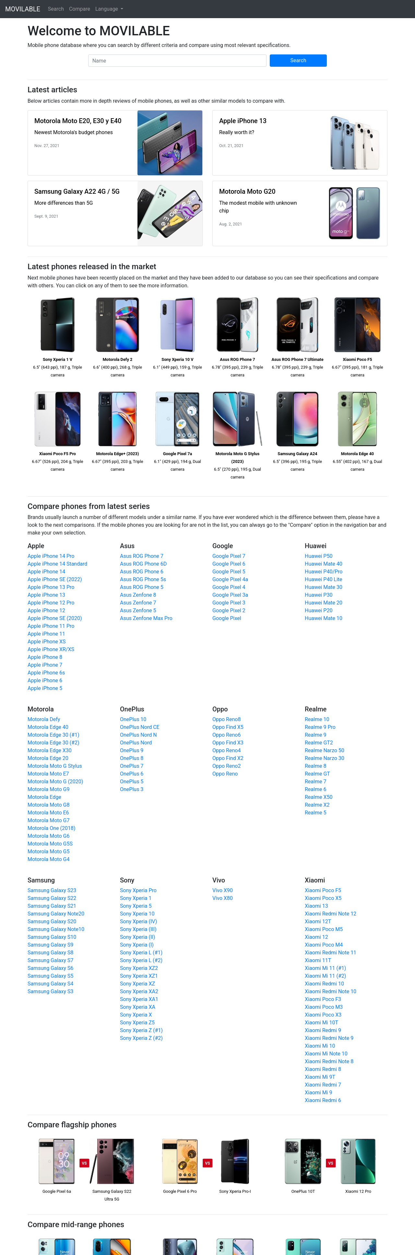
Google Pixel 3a (230, 595)
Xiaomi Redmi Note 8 (329, 1061)
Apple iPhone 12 (46, 610)
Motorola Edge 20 (48, 758)
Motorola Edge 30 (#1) (53, 735)
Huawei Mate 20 (323, 603)
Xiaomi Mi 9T (320, 1077)
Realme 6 (315, 789)
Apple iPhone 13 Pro (51, 587)
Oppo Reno (225, 774)
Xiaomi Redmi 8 (323, 1069)
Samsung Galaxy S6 (50, 968)
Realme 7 (315, 781)
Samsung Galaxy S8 (50, 953)
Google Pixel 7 (228, 556)
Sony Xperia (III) (138, 929)
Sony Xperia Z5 (137, 1022)
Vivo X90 (222, 890)
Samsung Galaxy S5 (50, 976)
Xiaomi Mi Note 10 (326, 1054)
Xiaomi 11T (318, 960)
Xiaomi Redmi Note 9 (329, 1038)
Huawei (315, 546)
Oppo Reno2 (226, 766)
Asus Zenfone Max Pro (146, 618)
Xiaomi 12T (318, 921)
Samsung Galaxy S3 (50, 991)
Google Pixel (226, 618)
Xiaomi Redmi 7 (323, 1085)
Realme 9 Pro (320, 727)
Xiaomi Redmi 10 (324, 984)
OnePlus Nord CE (140, 727)
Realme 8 (315, 766)
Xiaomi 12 (316, 937)
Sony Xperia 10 (137, 914)
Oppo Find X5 (227, 727)
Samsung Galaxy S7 (50, 960)
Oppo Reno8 (226, 719)
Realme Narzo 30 (324, 758)
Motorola (41, 709)
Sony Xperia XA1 (139, 999)
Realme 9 (315, 735)
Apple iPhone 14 (46, 572)
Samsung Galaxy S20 (52, 921)
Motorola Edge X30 (50, 750)
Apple (36, 546)
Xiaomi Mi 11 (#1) (325, 968)
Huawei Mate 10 (323, 618)
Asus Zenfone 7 (138, 603)
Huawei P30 (318, 595)
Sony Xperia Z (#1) (141, 1030)
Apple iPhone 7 (45, 665)
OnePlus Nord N (138, 735)
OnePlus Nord (136, 743)
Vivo (218, 880)
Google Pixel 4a (230, 579)
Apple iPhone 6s (46, 673)
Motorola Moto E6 (48, 813)
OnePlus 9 (131, 750)
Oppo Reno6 (226, 735)
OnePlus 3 (131, 789)
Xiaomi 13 (316, 906)
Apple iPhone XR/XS (51, 649)
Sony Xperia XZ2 (139, 968)
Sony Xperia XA (137, 1007)
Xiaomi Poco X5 (323, 898)
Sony (127, 880)
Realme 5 (315, 813)
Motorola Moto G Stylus (55, 766)
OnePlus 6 (131, 774)
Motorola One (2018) (52, 828)
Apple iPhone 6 (45, 680)
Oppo (220, 709)
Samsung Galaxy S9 (50, 945)
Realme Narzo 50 (324, 750)
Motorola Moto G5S (50, 844)
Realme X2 (317, 805)
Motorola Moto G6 (48, 836)
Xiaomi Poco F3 (323, 999)
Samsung (41, 880)
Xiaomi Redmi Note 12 (330, 914)
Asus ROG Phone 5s (143, 579)
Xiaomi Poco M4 (324, 945)
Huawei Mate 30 (323, 587)
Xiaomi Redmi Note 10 (330, 991)
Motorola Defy (44, 719)
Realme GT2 (319, 743)
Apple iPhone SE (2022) (55, 579)
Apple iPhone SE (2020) (55, 618)
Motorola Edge (44, 797)
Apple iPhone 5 (45, 688)
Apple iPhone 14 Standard (57, 564)
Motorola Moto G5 (48, 851)
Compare (79, 9)
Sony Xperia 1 (135, 898)
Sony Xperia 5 (135, 906)
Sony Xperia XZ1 (139, 976)
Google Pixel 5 (228, 572)
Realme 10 (317, 719)
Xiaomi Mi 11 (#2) (325, 976)
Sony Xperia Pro (138, 890)
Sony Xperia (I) (137, 945)
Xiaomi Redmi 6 (323, 1100)
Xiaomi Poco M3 (324, 1007)
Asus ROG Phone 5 (141, 587)
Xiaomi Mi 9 (318, 1092)
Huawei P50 (318, 556)
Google (222, 546)
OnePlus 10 (133, 719)
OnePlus (132, 709)
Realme (315, 709)
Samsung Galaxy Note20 (56, 914)
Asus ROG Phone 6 (141, 572)
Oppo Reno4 (226, 750)
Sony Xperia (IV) (138, 921)
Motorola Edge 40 (48, 727)
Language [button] (107, 9)
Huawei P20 (318, 610)
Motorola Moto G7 (48, 820)
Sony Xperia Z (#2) (141, 1038)
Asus (127, 546)
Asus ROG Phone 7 (141, 556)
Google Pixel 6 (228, 564)
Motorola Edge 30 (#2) (53, 743)
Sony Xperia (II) (137, 937)
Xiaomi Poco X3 (323, 1015)
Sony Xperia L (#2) (141, 960)
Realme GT (317, 774)
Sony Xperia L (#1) (141, 953)
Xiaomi (315, 880)
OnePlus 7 (131, 766)
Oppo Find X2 (227, 758)
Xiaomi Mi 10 (320, 1046)
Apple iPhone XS (47, 642)
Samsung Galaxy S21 (52, 906)
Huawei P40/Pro (323, 572)
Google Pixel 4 (228, 587)
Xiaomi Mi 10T (321, 1022)
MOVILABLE (22, 9)
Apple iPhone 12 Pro (51, 603)
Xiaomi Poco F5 (323, 890)
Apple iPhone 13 (46, 595)
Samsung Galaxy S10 (52, 937)
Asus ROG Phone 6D (143, 564)
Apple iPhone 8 (45, 657)
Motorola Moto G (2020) (55, 781)
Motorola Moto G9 (48, 789)
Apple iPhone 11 (46, 634)
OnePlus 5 (131, 781)
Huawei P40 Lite (323, 579)
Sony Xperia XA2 (139, 991)
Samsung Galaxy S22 (52, 898)
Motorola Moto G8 (48, 805)
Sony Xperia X (136, 1015)
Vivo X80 (222, 898)
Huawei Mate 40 (323, 564)
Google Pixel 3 (228, 603)
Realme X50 (318, 797)
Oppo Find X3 (227, 743)
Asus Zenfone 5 (138, 610)
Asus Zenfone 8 (138, 595)
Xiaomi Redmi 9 (323, 1030)
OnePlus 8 (131, 758)
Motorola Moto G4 (48, 859)
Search (56, 9)
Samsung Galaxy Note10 (56, 929)
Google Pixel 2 (228, 610)
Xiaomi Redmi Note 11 (330, 953)
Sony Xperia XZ (137, 984)
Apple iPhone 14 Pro (51, 556)
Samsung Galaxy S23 (52, 890)
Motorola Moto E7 (48, 774)
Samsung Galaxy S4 (50, 984)
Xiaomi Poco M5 (324, 929)
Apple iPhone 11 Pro (51, 626)
